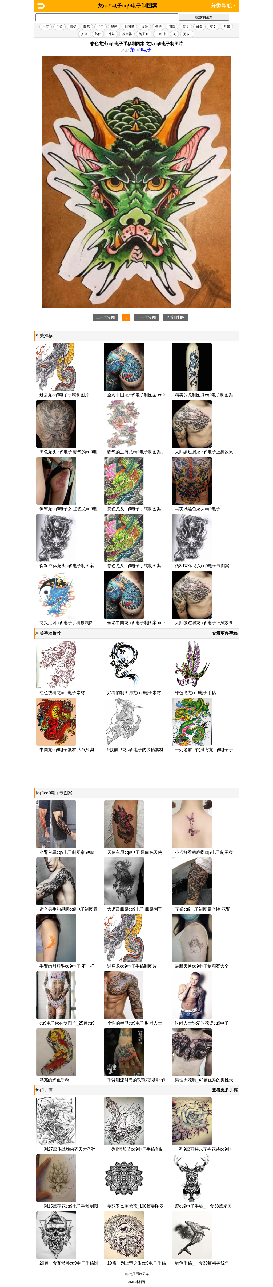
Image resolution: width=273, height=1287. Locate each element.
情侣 (73, 27)
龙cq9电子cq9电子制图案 (40, 6)
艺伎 (98, 34)
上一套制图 (105, 317)
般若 (114, 27)
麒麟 (227, 27)
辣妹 (112, 34)
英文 (213, 27)
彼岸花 (127, 34)
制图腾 (129, 27)
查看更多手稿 (225, 633)
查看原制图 (175, 317)
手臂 (59, 27)
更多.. (187, 34)
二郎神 (161, 34)
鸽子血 (143, 34)
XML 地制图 (136, 1282)
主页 (45, 27)
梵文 (186, 27)
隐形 (86, 27)
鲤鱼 (199, 27)
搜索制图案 (204, 17)
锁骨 (145, 27)
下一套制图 (146, 317)
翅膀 (158, 27)
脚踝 (172, 27)
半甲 (100, 27)
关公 (84, 34)
